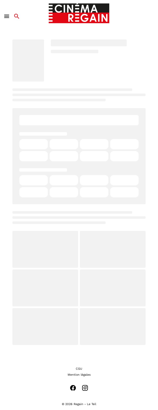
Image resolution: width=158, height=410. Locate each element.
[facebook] (73, 387)
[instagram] (85, 387)
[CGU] (79, 369)
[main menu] (6, 16)
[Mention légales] (79, 375)
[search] (16, 16)
